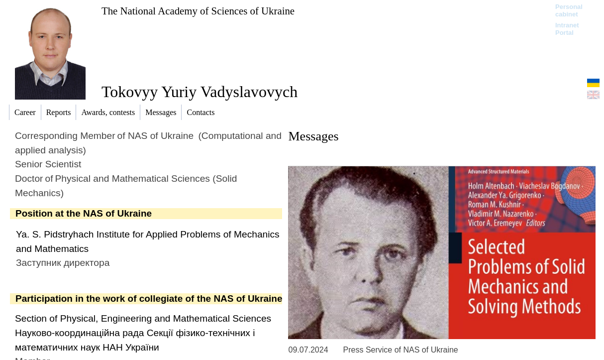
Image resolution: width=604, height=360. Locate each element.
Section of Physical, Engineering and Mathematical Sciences (143, 318)
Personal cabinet (569, 10)
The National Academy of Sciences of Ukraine (198, 10)
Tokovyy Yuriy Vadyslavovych (199, 92)
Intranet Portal (567, 28)
